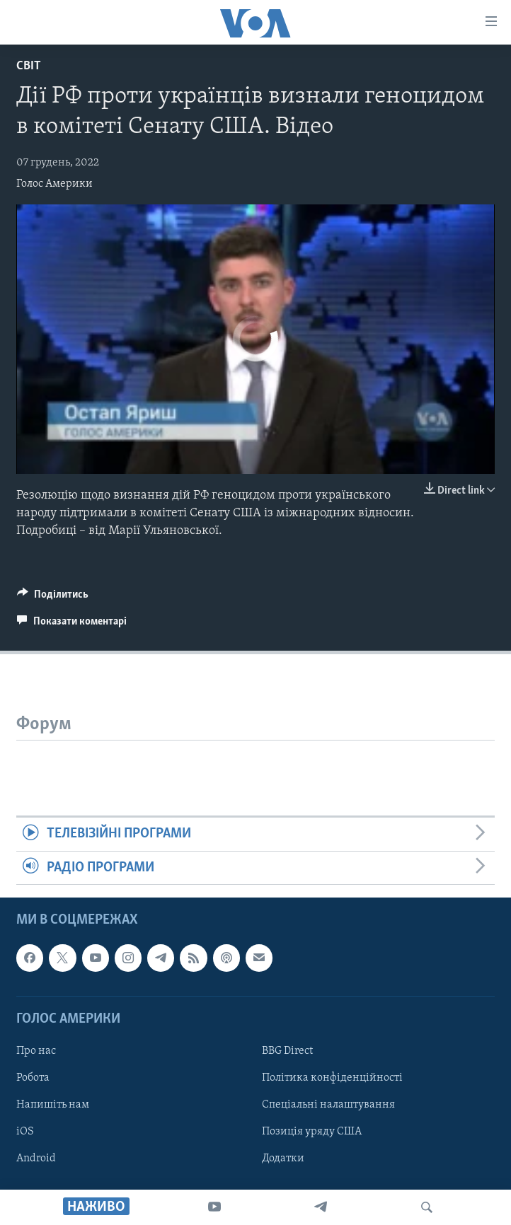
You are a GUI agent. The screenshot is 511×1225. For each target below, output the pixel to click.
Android (36, 1158)
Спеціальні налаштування (328, 1104)
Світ (28, 66)
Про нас (36, 1051)
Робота (33, 1078)
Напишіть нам (52, 1104)
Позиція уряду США (312, 1131)
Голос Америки (54, 184)
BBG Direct (287, 1051)
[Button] (52, 597)
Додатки (283, 1158)
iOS (25, 1131)
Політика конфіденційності (332, 1078)
